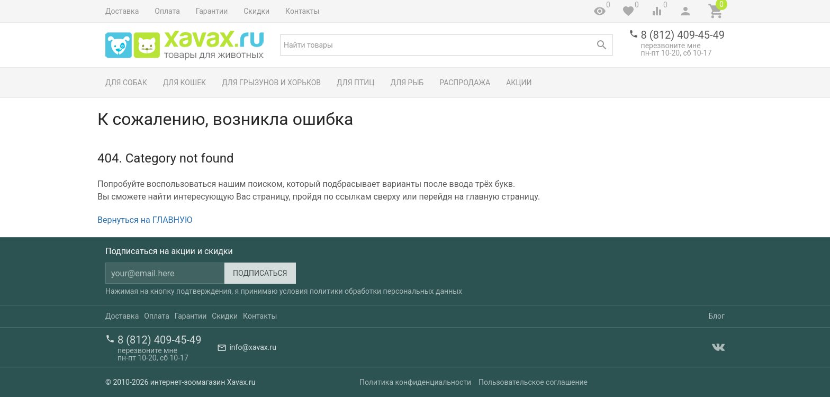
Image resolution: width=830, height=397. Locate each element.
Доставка (122, 11)
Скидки (256, 11)
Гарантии (212, 11)
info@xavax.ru (252, 347)
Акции (518, 82)
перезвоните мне (671, 45)
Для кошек (184, 82)
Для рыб (407, 82)
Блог (716, 316)
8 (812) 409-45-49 (683, 35)
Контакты (302, 11)
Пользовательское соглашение (533, 382)
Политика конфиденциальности (415, 382)
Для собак (126, 82)
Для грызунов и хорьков (271, 82)
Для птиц (356, 82)
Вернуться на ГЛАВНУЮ (144, 220)
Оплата (167, 11)
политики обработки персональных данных (386, 291)
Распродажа (464, 82)
